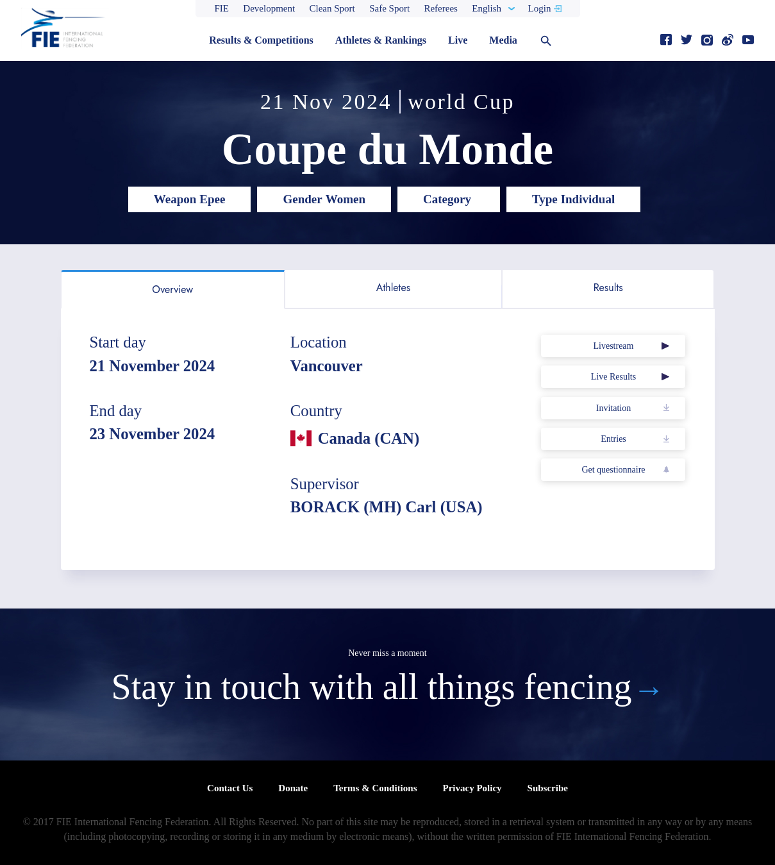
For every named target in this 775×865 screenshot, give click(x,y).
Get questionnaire (613, 469)
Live (457, 40)
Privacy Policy (471, 788)
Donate (293, 788)
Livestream (613, 346)
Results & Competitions (261, 40)
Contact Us (230, 788)
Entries (613, 439)
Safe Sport (389, 8)
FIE (222, 8)
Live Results (613, 377)
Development (269, 8)
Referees (440, 8)
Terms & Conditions (375, 788)
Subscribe (548, 788)
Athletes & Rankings (380, 40)
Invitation (613, 408)
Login (539, 8)
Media (503, 40)
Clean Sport (332, 8)
